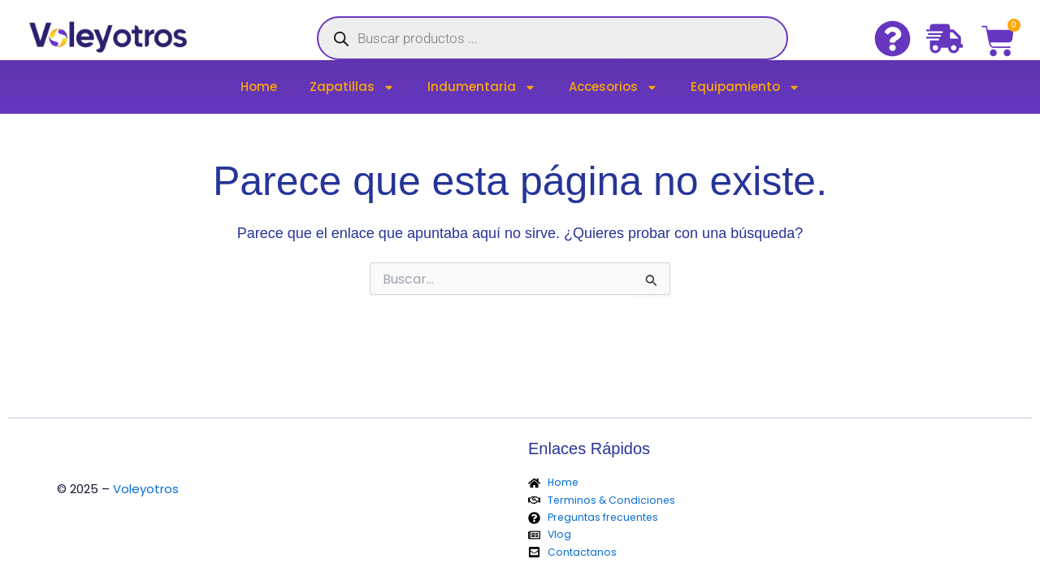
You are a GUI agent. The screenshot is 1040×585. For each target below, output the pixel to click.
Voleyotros (146, 489)
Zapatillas (352, 87)
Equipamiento (745, 87)
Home (258, 86)
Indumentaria (481, 87)
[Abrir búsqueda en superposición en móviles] (552, 38)
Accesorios (613, 87)
